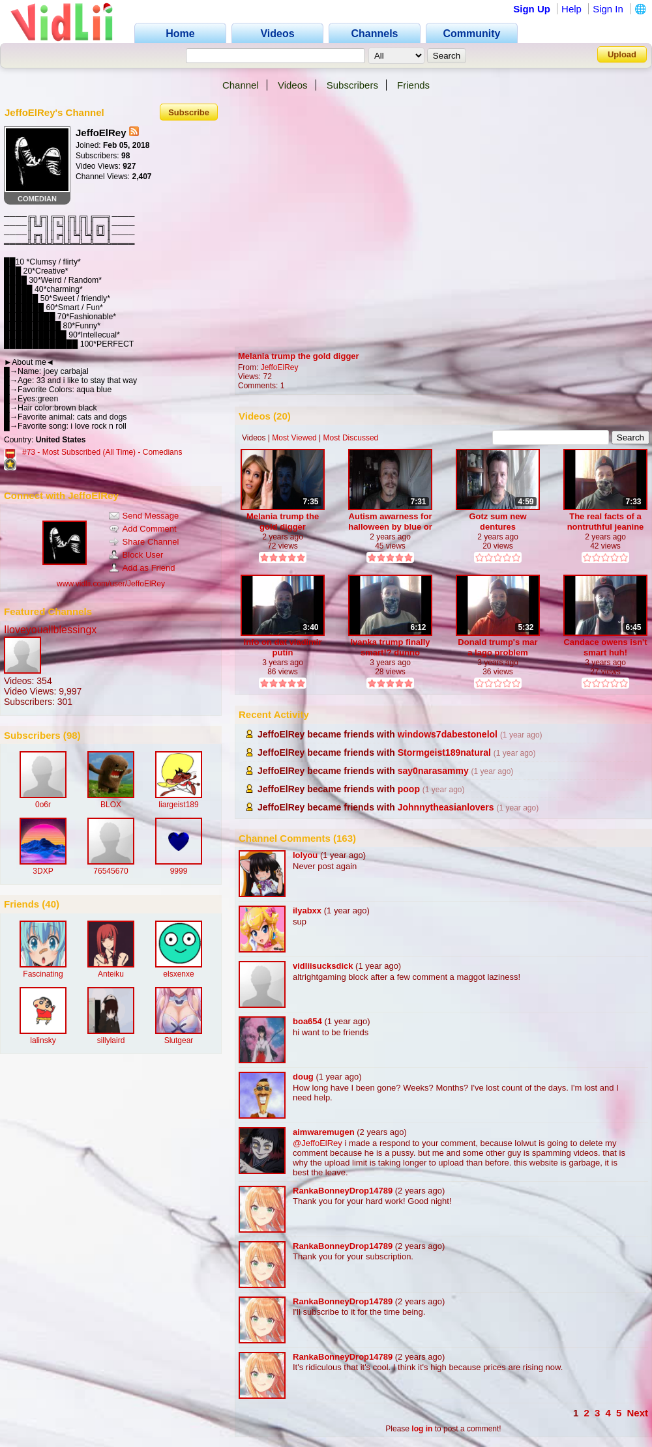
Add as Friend (142, 568)
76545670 (110, 871)
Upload (622, 54)
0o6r (43, 804)
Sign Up (531, 8)
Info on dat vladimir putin (283, 647)
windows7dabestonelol (447, 734)
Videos (293, 85)
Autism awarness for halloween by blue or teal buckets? (390, 521)
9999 (179, 871)
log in (421, 1428)
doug (303, 1077)
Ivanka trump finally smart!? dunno (390, 647)
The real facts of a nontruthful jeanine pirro (605, 521)
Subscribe (188, 112)
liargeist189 (178, 804)
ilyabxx (307, 910)
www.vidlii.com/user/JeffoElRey (111, 583)
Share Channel (144, 542)
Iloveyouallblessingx (50, 629)
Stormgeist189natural (444, 752)
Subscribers (352, 85)
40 (50, 904)
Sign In (608, 8)
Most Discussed (351, 437)
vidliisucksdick (323, 966)
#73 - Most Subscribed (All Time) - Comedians (102, 452)
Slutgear (179, 1040)
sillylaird (111, 1040)
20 (282, 416)
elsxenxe (178, 974)
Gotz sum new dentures (497, 521)
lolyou (305, 855)
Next (637, 1412)
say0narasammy (433, 771)
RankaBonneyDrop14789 (343, 1191)
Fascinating (43, 974)
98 (72, 735)
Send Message (144, 516)
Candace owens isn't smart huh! (605, 647)
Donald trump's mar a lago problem (497, 647)
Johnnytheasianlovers (446, 807)
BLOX (110, 804)
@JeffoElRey (317, 1143)
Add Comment (143, 529)
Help (571, 8)
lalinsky (42, 1040)
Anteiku (111, 974)
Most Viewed (294, 437)
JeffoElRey (280, 367)
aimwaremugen (324, 1132)
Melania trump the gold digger (298, 356)
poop (409, 789)
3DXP (43, 871)
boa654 (307, 1021)
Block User (136, 555)
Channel (240, 85)
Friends (413, 85)
